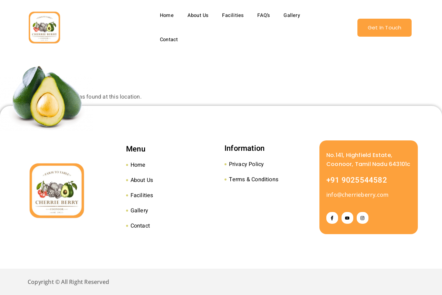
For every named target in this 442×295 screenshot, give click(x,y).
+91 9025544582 (356, 180)
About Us (198, 15)
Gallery (292, 15)
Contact (169, 39)
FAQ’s (263, 15)
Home (167, 15)
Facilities (232, 15)
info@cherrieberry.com (357, 195)
